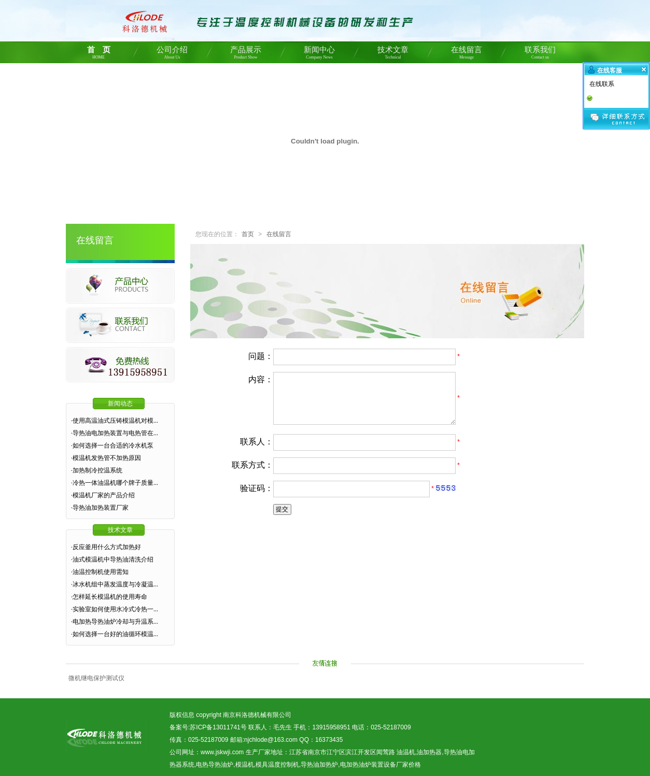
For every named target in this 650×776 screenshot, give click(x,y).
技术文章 (393, 54)
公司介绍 (172, 54)
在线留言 (466, 54)
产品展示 (245, 54)
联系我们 (540, 54)
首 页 (98, 54)
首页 (248, 234)
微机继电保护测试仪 (96, 678)
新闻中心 (319, 54)
